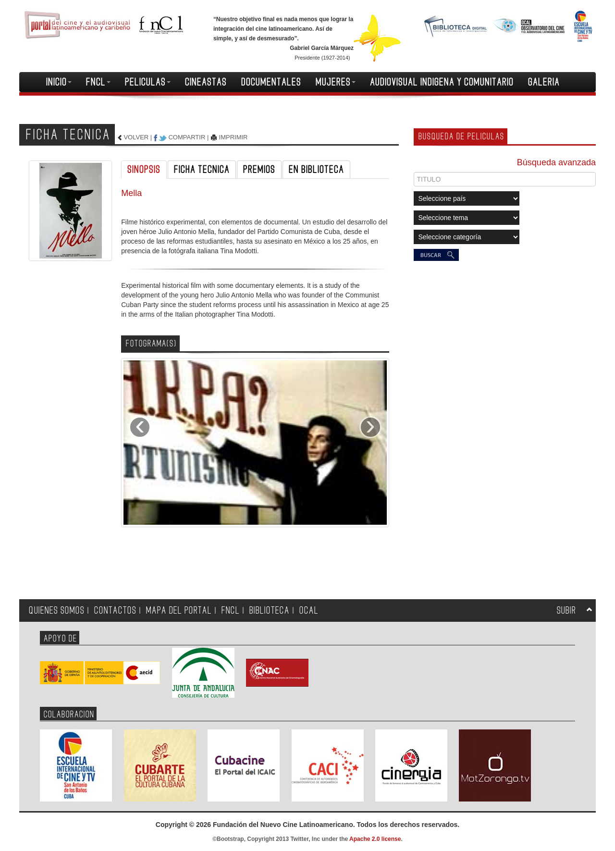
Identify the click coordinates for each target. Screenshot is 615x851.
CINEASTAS (206, 82)
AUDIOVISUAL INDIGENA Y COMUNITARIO (442, 82)
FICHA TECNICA (202, 169)
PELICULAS (148, 82)
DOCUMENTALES (271, 82)
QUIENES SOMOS (57, 610)
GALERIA (544, 82)
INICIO (59, 82)
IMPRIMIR (233, 137)
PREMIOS (259, 169)
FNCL (98, 82)
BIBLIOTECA (269, 610)
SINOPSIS (143, 169)
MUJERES (336, 82)
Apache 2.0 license (375, 839)
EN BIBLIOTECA (316, 169)
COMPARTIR (186, 137)
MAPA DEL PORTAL (179, 610)
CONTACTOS (115, 610)
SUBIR (566, 610)
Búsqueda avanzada (556, 162)
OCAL (309, 610)
